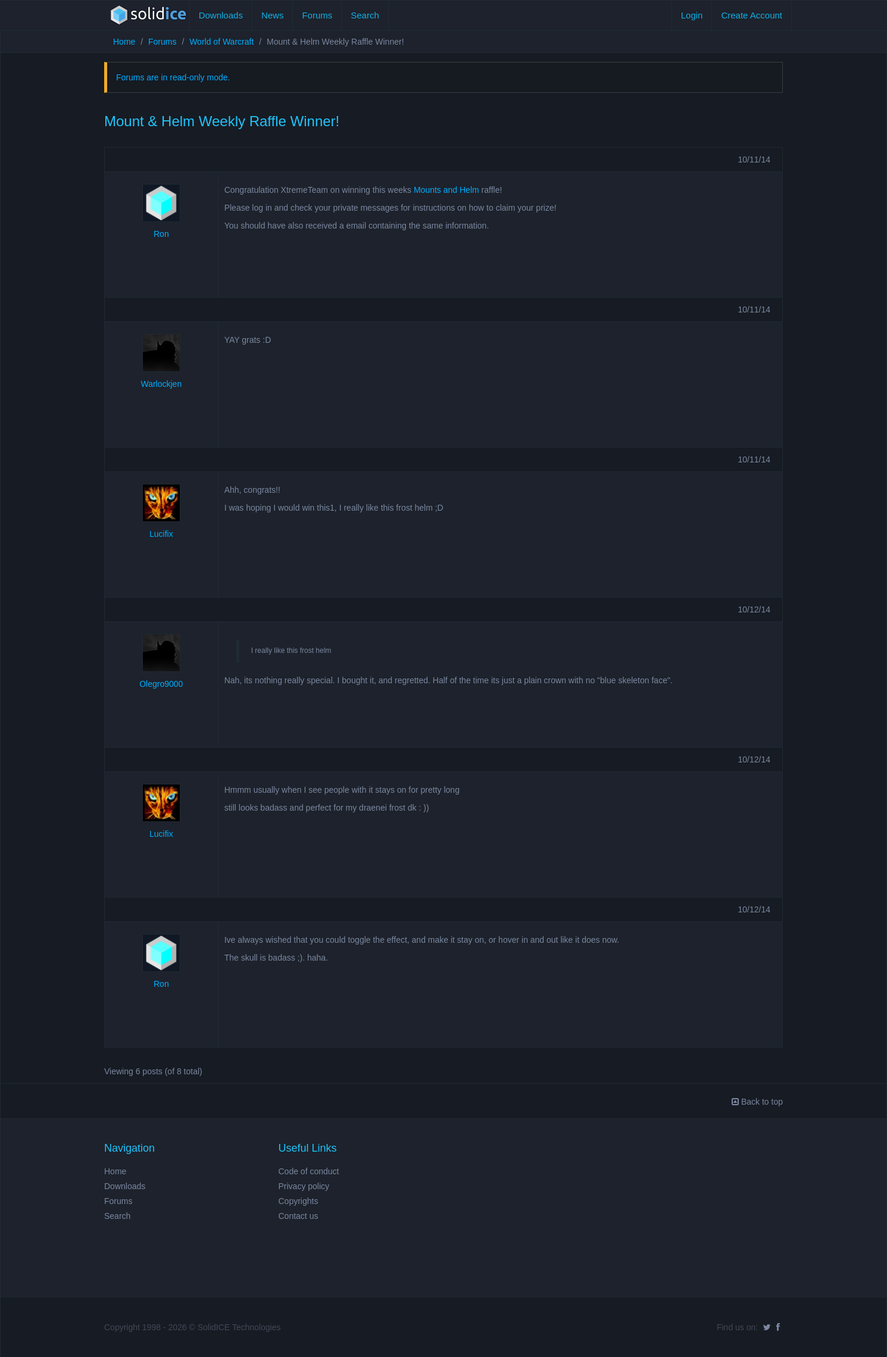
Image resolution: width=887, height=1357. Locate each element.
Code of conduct (309, 1171)
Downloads (221, 15)
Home (124, 41)
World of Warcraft (221, 41)
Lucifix (161, 534)
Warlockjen (161, 384)
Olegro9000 (161, 684)
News (272, 15)
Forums (317, 15)
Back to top (757, 1101)
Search (365, 15)
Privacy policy (304, 1186)
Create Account (751, 15)
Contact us (298, 1216)
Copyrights (298, 1201)
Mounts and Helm (446, 190)
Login (692, 15)
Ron (161, 234)
